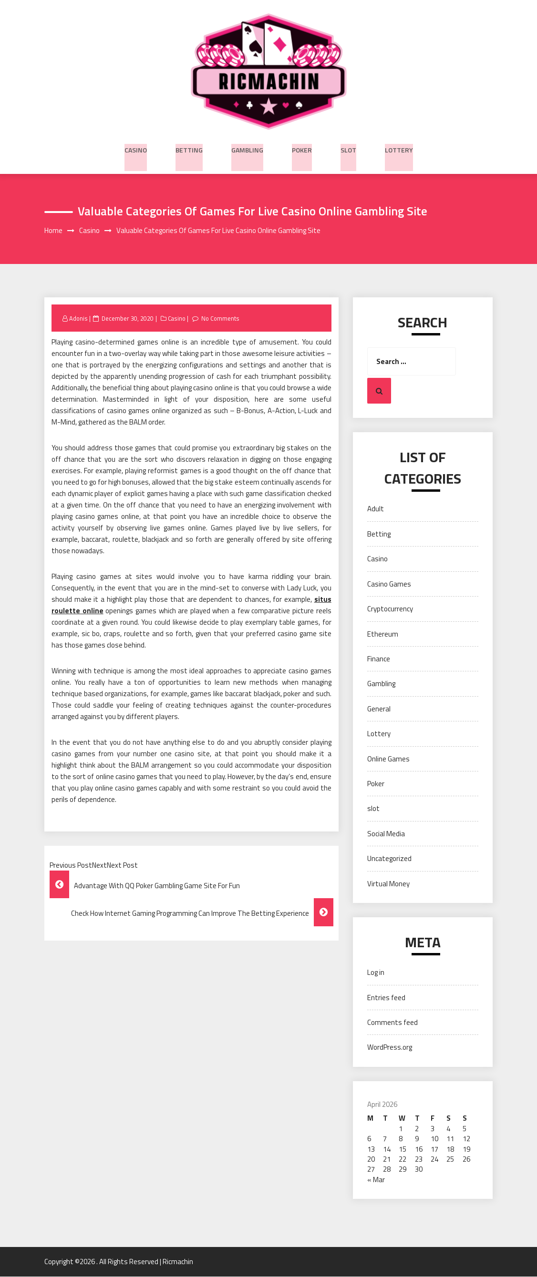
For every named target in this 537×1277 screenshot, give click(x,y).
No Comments (223, 319)
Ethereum (382, 634)
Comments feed (392, 1022)
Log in (375, 973)
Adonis (78, 319)
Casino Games (389, 584)
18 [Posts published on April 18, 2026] (450, 1149)
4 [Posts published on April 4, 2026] (448, 1129)
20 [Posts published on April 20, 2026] (371, 1159)
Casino (135, 148)
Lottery (399, 148)
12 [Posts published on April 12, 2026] (466, 1139)
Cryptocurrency (390, 609)
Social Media (386, 834)
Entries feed (386, 998)
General (379, 709)
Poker (302, 148)
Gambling (247, 148)
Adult (375, 509)
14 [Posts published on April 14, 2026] (387, 1149)
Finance (378, 659)
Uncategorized (389, 859)
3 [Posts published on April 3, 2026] (432, 1129)
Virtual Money (388, 884)
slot (348, 148)
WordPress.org (389, 1048)
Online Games (388, 759)
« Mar (376, 1180)
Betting (189, 148)
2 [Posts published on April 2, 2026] (417, 1129)
